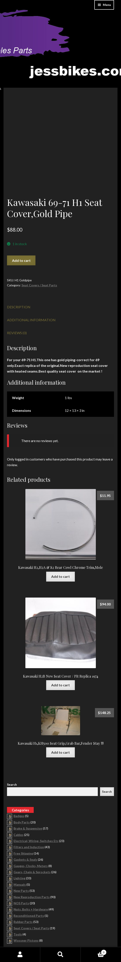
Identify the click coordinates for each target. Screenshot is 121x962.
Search (12, 745)
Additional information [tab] (31, 280)
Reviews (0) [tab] (17, 293)
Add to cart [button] (60, 537)
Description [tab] (18, 267)
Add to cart (21, 220)
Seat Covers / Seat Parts (39, 245)
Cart (94, 951)
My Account (20, 954)
